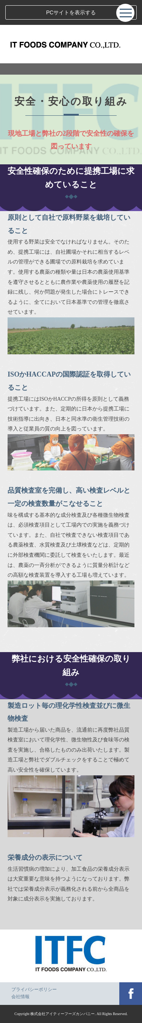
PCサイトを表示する (71, 12)
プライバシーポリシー (34, 989)
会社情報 (20, 996)
